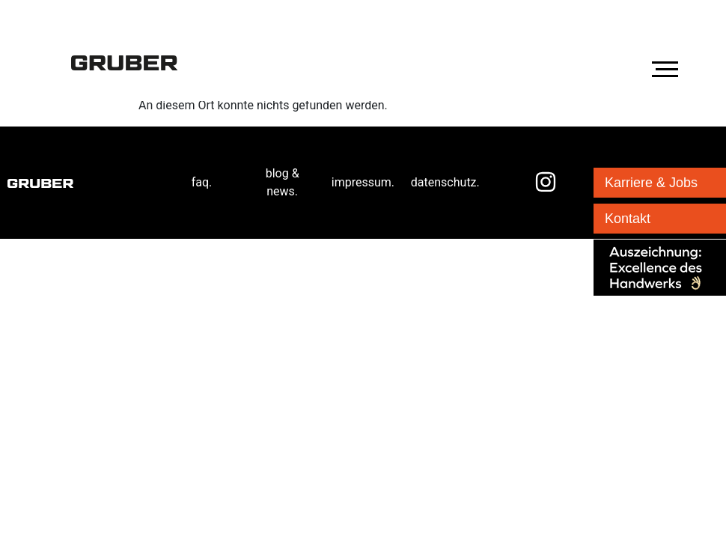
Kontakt (627, 218)
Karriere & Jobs (651, 182)
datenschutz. (445, 182)
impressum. (363, 182)
